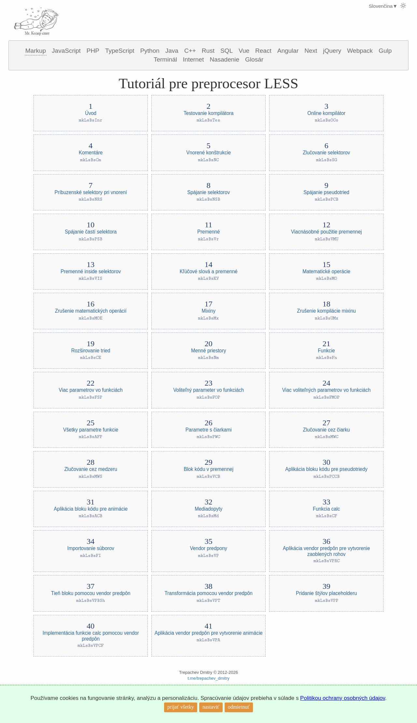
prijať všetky (180, 707)
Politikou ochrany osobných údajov (342, 698)
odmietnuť (239, 707)
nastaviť (210, 707)
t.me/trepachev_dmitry (208, 678)
